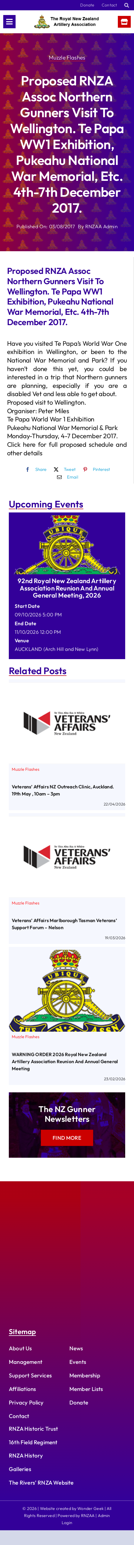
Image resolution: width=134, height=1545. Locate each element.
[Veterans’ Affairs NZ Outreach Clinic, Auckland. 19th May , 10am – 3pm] (67, 687)
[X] (63, 469)
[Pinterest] (95, 469)
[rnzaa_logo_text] (66, 17)
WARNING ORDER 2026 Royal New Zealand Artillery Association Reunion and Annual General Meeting (65, 1061)
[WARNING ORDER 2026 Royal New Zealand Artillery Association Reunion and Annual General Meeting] (67, 954)
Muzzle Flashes (67, 57)
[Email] (66, 477)
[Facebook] (34, 469)
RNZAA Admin (101, 226)
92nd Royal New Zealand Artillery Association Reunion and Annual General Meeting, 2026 (67, 588)
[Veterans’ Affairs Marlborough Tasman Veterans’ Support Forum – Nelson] (67, 820)
